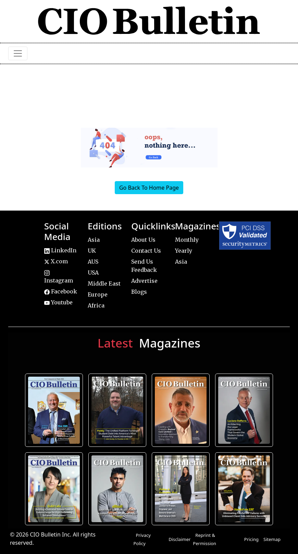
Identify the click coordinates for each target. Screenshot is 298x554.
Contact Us (146, 250)
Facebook (60, 291)
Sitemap (272, 539)
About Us (143, 239)
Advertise (144, 280)
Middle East (104, 283)
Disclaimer (179, 539)
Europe (98, 294)
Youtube (58, 302)
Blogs (139, 291)
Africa (96, 305)
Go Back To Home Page (149, 187)
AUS (93, 261)
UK (92, 250)
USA (93, 272)
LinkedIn (60, 250)
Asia (94, 239)
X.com (56, 261)
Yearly (183, 250)
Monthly (187, 239)
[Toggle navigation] (17, 53)
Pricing (251, 539)
